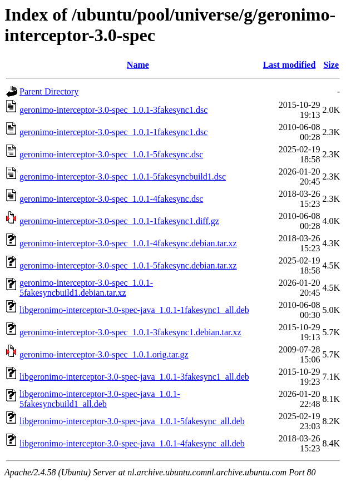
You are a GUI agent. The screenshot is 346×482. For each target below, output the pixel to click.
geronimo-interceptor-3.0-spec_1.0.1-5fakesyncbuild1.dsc (122, 176)
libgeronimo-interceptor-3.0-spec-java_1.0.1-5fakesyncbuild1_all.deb (99, 399)
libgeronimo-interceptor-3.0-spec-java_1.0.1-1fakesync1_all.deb (134, 310)
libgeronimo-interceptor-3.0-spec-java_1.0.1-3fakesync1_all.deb (134, 376)
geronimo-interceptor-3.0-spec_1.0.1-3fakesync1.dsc (113, 110)
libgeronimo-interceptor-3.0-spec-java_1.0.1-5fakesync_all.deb (132, 421)
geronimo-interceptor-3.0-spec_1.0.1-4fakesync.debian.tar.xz (128, 243)
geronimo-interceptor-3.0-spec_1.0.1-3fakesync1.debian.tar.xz (130, 332)
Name (138, 64)
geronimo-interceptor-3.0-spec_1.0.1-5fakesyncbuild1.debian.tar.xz (86, 287)
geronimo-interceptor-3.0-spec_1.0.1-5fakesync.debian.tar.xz (128, 265)
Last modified (289, 64)
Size (331, 64)
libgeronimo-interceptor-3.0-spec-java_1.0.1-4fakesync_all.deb (132, 443)
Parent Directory (48, 91)
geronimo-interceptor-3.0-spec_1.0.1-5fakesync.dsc (111, 154)
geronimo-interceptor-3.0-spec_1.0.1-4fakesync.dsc (111, 198)
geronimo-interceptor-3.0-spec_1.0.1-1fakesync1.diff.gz (119, 221)
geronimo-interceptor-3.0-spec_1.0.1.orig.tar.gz (104, 354)
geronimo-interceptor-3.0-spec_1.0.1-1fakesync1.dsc (113, 132)
